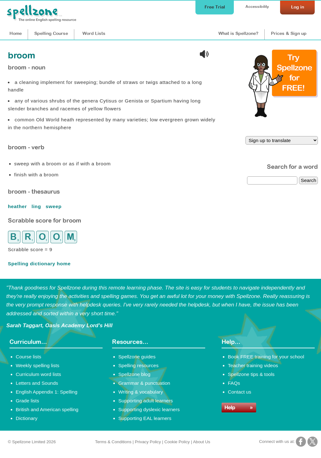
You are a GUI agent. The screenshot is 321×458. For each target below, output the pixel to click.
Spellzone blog (134, 374)
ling (36, 206)
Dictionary (26, 418)
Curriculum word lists (38, 374)
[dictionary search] (272, 180)
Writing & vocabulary (140, 392)
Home (15, 33)
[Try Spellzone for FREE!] (283, 115)
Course (51, 33)
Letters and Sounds (37, 383)
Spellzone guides (136, 356)
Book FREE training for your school (266, 356)
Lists (93, 33)
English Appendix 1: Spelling (46, 392)
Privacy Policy (148, 441)
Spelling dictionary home (39, 263)
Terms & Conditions (113, 441)
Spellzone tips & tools (251, 374)
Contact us (239, 392)
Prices (289, 33)
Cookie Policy (177, 441)
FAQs (234, 383)
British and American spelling (47, 409)
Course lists (28, 356)
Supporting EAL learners (144, 418)
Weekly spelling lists (37, 365)
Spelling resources (138, 365)
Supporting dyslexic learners (149, 409)
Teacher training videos (253, 365)
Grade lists (27, 400)
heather (18, 206)
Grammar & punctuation (144, 383)
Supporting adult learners (145, 400)
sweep (54, 206)
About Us (201, 441)
